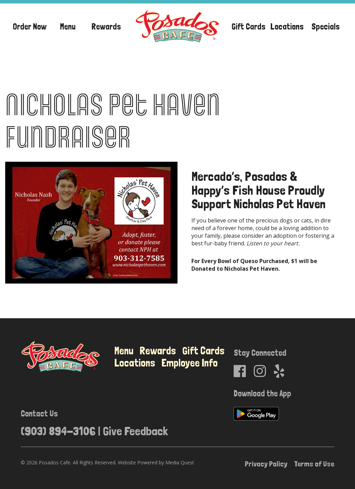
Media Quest (179, 462)
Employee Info (190, 363)
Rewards (106, 27)
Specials (325, 27)
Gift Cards (249, 27)
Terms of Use (314, 463)
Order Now (29, 27)
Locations (287, 27)
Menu (68, 27)
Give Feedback (135, 431)
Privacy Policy (266, 463)
